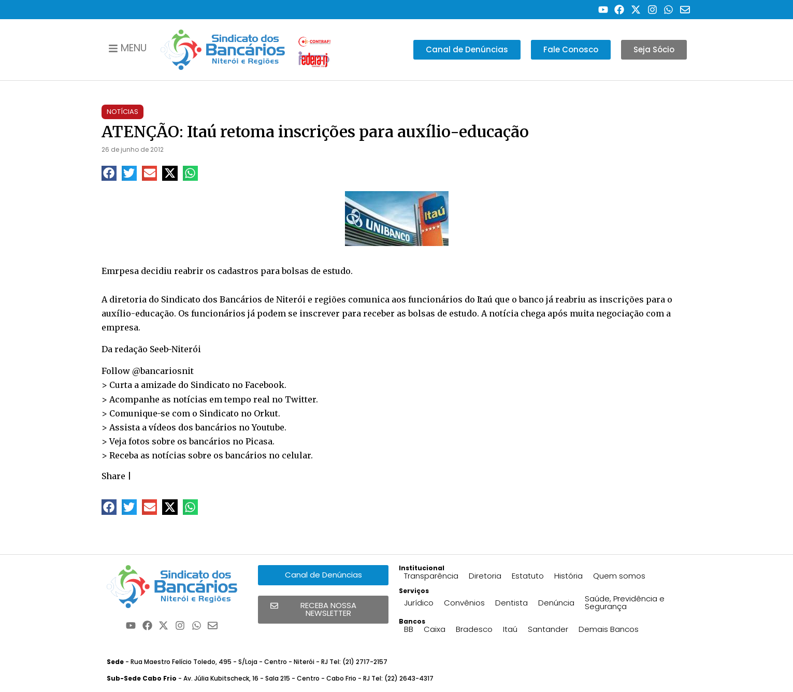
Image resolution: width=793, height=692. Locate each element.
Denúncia (556, 602)
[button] (109, 173)
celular (296, 455)
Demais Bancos (609, 629)
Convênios (464, 602)
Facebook (264, 385)
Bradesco (474, 629)
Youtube (268, 427)
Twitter (300, 399)
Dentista (511, 602)
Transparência (431, 575)
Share (113, 476)
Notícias (122, 112)
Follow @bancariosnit (148, 371)
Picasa (259, 441)
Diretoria (485, 575)
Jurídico (419, 602)
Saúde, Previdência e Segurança (625, 602)
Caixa (434, 629)
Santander (548, 629)
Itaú (510, 629)
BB (408, 629)
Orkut (266, 413)
